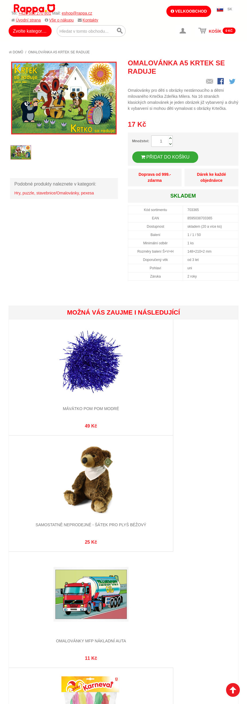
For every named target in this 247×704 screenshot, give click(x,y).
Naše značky (27, 637)
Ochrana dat (27, 630)
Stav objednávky (143, 604)
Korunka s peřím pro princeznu (123, 507)
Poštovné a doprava (34, 623)
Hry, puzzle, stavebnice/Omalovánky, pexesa (54, 193)
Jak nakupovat (29, 604)
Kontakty (90, 20)
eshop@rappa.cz (77, 13)
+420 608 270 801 (35, 13)
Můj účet (135, 597)
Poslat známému (209, 81)
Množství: (140, 141)
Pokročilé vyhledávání (93, 611)
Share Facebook (221, 81)
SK (229, 9)
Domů (16, 52)
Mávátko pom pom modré (47, 400)
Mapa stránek (84, 597)
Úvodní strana (28, 20)
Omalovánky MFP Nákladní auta (200, 400)
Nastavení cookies (109, 681)
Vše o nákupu (61, 20)
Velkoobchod (189, 11)
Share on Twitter (232, 81)
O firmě (22, 597)
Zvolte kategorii (28, 31)
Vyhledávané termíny (91, 604)
